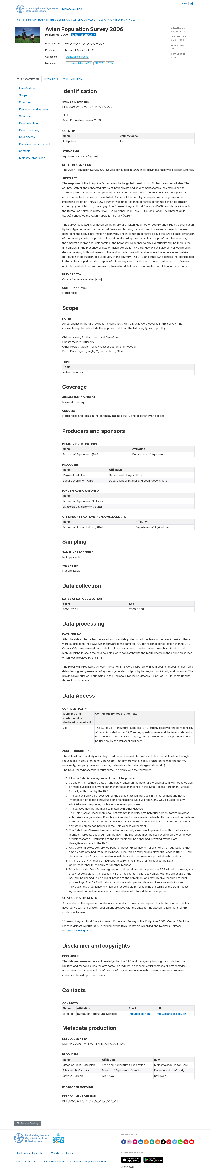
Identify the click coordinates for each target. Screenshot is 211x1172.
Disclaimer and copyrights (35, 144)
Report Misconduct (95, 1161)
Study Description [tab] (28, 79)
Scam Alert (75, 1161)
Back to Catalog (27, 1123)
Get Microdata (83, 34)
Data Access (27, 137)
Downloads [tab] (51, 79)
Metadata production (32, 158)
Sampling (25, 116)
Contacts (24, 151)
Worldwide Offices (61, 1153)
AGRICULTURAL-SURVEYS (80, 20)
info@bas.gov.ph (139, 1013)
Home (17, 20)
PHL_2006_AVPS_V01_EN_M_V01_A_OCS (115, 20)
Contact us (31, 1161)
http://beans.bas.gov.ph (77, 930)
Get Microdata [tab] (73, 78)
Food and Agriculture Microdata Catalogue (43, 20)
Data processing (29, 130)
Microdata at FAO (72, 9)
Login (183, 3)
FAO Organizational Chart (31, 1153)
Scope (23, 95)
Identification (27, 88)
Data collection (28, 123)
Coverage (25, 102)
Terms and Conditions (53, 1161)
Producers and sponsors (34, 109)
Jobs (18, 1161)
